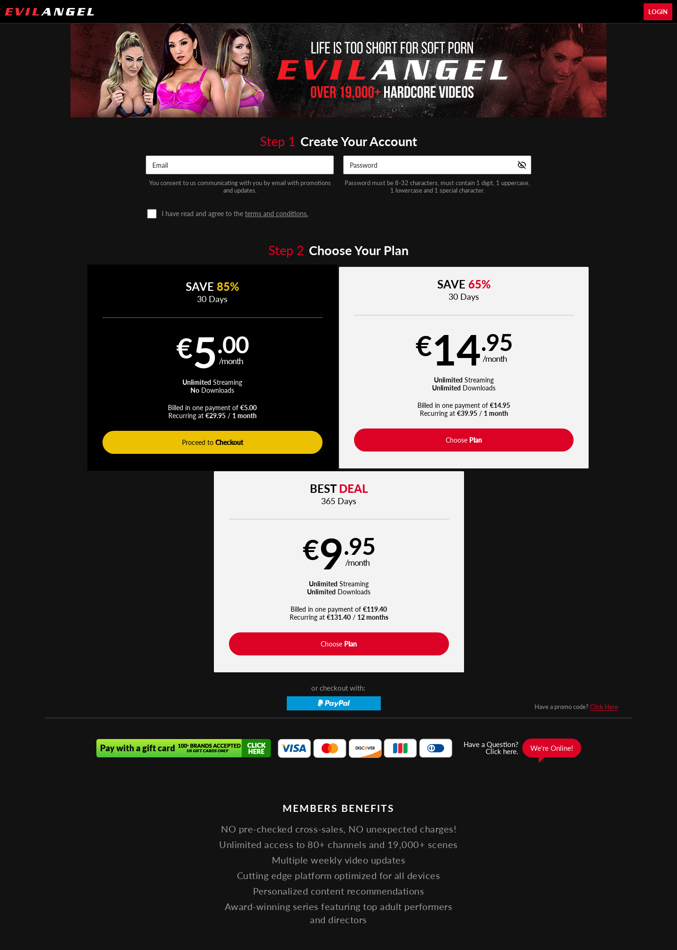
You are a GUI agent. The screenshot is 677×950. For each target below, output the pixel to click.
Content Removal (524, 890)
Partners (470, 842)
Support (197, 865)
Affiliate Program (157, 865)
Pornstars (301, 842)
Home (204, 842)
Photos (336, 842)
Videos (233, 842)
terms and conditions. (276, 214)
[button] (191, 369)
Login (658, 12)
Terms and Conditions (244, 865)
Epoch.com (172, 890)
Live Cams (373, 842)
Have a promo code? (576, 507)
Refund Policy (341, 865)
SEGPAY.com (404, 890)
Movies (265, 842)
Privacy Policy (297, 865)
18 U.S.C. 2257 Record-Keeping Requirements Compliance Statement (454, 865)
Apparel (410, 842)
